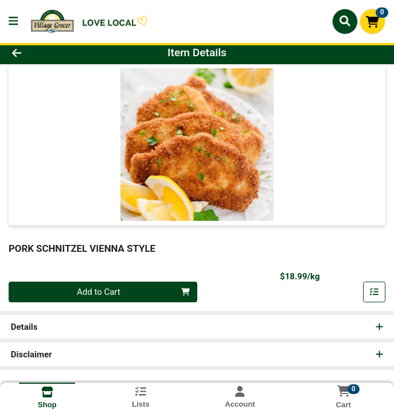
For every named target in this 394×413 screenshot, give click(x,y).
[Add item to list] (374, 292)
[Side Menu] (13, 21)
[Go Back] (56, 53)
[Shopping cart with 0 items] (372, 21)
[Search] (345, 21)
